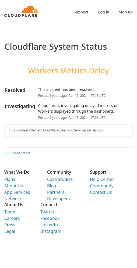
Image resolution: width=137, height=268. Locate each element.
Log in (104, 12)
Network (13, 199)
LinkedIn (49, 225)
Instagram (50, 231)
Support (81, 12)
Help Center (102, 179)
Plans (9, 179)
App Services (17, 192)
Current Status (17, 153)
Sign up (126, 12)
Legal (9, 231)
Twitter (47, 212)
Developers (58, 199)
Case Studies (60, 179)
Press (9, 225)
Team (9, 212)
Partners (55, 192)
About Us (13, 186)
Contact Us (101, 192)
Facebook (50, 218)
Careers (12, 218)
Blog (51, 186)
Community (102, 186)
